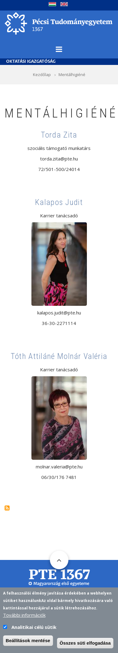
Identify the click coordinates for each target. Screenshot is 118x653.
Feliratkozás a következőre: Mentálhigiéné (7, 508)
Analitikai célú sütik (33, 629)
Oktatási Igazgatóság (30, 62)
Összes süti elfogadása (85, 645)
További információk (24, 617)
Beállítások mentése (28, 643)
